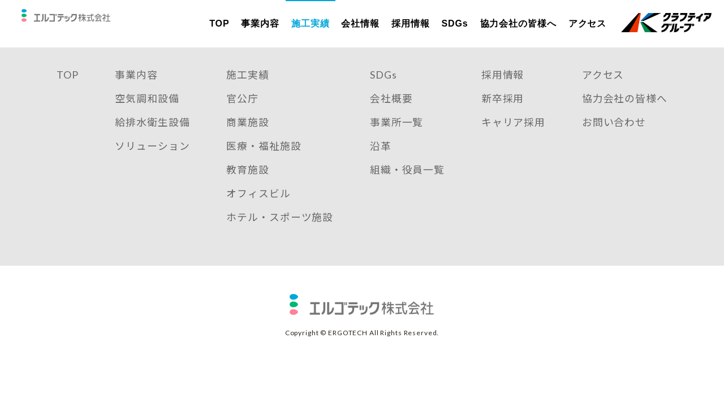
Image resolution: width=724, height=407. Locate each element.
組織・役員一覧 (407, 186)
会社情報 (360, 23)
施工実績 (310, 23)
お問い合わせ (614, 138)
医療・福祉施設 (263, 163)
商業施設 (247, 138)
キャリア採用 (513, 138)
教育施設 (247, 186)
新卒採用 (502, 115)
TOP (219, 23)
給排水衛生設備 (152, 138)
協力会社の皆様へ (518, 23)
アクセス (587, 23)
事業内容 (260, 23)
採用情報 (410, 23)
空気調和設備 (147, 115)
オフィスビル (258, 210)
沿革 (380, 163)
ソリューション (152, 163)
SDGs (454, 23)
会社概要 (391, 115)
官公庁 (242, 115)
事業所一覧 (397, 138)
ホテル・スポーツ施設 (279, 234)
